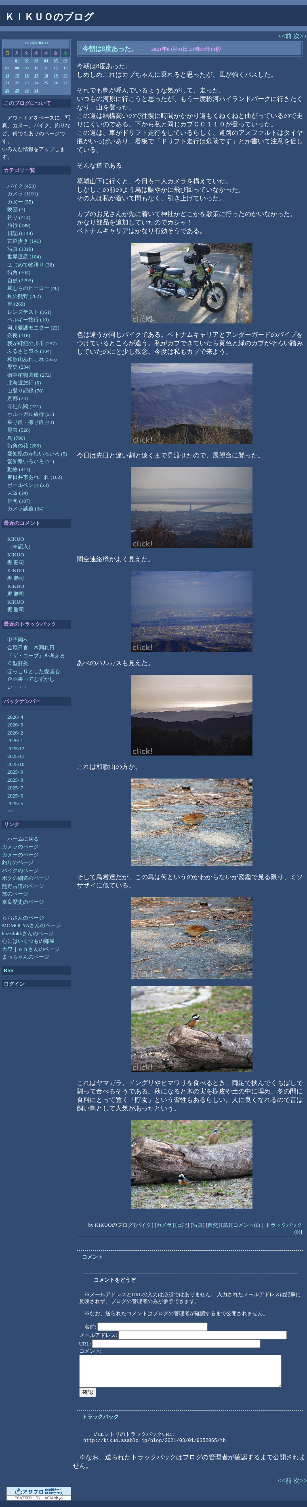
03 (36, 61)
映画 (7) (16, 209)
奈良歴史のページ (23, 902)
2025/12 (16, 748)
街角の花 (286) (24, 446)
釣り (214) (18, 217)
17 (36, 75)
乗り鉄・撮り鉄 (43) (30, 422)
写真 (197, 1225)
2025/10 (16, 764)
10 (36, 68)
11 (46, 68)
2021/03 (36, 43)
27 (65, 83)
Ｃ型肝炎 (17, 663)
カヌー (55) (20, 202)
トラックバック (100, 1417)
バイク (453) (21, 186)
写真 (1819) (20, 249)
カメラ (164, 1225)
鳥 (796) (16, 438)
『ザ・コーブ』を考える (36, 656)
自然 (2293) (20, 280)
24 (36, 83)
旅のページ (15, 894)
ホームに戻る (23, 839)
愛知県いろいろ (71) (30, 461)
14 (7, 75)
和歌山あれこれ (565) (32, 359)
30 (27, 90)
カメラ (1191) (22, 194)
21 (7, 83)
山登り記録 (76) (25, 391)
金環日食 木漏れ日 (31, 647)
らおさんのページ (23, 918)
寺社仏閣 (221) (24, 406)
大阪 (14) (17, 493)
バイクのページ (20, 870)
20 (65, 75)
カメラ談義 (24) (25, 509)
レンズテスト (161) (29, 312)
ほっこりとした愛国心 (33, 671)
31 (36, 90)
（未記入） (20, 547)
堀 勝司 (15, 562)
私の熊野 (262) (24, 296)
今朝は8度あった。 (109, 48)
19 (56, 75)
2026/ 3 (15, 725)
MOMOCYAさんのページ (31, 925)
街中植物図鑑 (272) (29, 375)
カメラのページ (20, 847)
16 (27, 75)
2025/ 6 (15, 796)
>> (46, 43)
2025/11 (15, 756)
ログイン (14, 984)
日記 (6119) (20, 233)
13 (65, 68)
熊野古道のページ (23, 886)
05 (56, 61)
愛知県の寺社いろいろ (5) (37, 454)
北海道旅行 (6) (24, 383)
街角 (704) (18, 272)
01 (17, 61)
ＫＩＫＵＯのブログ (49, 17)
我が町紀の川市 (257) (32, 343)
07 (7, 68)
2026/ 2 (15, 733)
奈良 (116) (18, 335)
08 (17, 68)
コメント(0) (246, 1225)
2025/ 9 (15, 772)
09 (27, 68)
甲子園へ (17, 640)
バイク (143, 1225)
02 (27, 61)
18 (46, 75)
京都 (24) (17, 398)
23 (27, 83)
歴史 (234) (18, 367)
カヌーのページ (20, 855)
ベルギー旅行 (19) (28, 320)
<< (26, 43)
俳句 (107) (18, 501)
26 (56, 83)
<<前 (285, 36)
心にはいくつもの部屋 (28, 941)
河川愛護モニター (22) (33, 328)
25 (46, 83)
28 (7, 90)
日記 (182, 1225)
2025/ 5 (15, 803)
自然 (213, 1225)
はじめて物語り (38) (30, 265)
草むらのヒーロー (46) (33, 288)
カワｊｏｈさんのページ (31, 949)
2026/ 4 (15, 717)
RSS (8, 970)
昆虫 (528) (18, 430)
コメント (92, 1257)
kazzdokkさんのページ (28, 933)
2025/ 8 (15, 780)
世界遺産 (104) (24, 257)
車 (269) (16, 304)
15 (17, 75)
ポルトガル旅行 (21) (30, 414)
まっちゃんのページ (25, 957)
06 (65, 61)
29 (17, 90)
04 (46, 61)
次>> (300, 36)
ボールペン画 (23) (28, 485)
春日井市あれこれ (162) (34, 477)
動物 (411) (18, 469)
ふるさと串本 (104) (29, 351)
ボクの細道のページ (25, 878)
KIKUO (15, 539)
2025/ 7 (15, 788)
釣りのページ (18, 862)
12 (56, 68)
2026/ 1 (15, 740)
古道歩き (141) (24, 241)
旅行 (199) (18, 225)
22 (17, 83)
